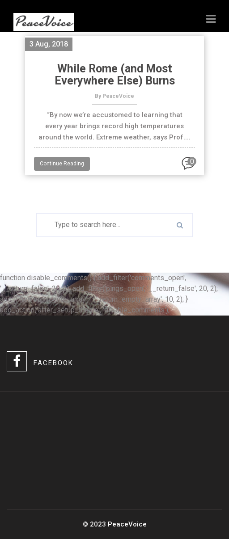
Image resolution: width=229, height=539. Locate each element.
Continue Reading (62, 163)
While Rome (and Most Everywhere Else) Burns (115, 74)
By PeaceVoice (114, 96)
